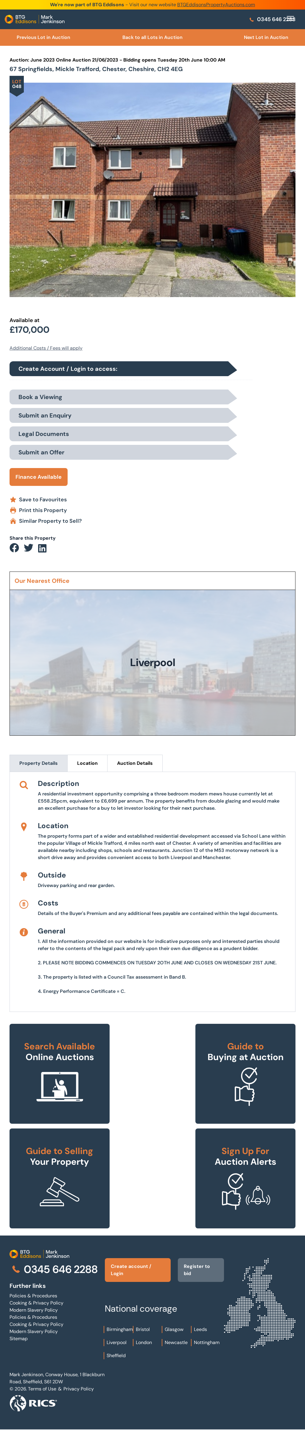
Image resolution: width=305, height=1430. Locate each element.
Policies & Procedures (33, 1296)
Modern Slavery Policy (34, 1310)
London (144, 1342)
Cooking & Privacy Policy (36, 1303)
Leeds (200, 1329)
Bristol (143, 1329)
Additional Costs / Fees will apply (46, 348)
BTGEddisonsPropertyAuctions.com (216, 4)
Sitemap (19, 1338)
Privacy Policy (78, 1389)
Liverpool (117, 1342)
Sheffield (116, 1355)
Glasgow (174, 1329)
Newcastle (176, 1342)
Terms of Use (42, 1389)
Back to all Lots (152, 37)
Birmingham (120, 1329)
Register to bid (197, 1270)
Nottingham (207, 1342)
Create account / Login (131, 1270)
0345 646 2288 (272, 19)
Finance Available (38, 477)
